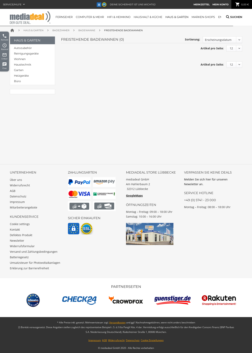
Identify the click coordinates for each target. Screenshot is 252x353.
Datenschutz (18, 196)
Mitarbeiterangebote (23, 207)
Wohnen (20, 59)
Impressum (17, 202)
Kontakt (15, 229)
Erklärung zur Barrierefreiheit (29, 268)
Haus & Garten (27, 40)
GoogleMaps (134, 195)
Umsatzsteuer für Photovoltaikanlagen (35, 263)
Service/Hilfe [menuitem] (12, 4)
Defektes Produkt (21, 235)
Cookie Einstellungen (152, 340)
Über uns (16, 180)
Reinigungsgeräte (26, 53)
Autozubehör (23, 48)
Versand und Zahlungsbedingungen (33, 251)
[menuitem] (202, 4)
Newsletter (17, 240)
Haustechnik (22, 64)
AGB (12, 191)
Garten (18, 70)
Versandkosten (117, 322)
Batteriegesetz (19, 257)
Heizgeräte (21, 75)
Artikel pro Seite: (212, 48)
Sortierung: (192, 39)
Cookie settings (20, 224)
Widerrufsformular (22, 246)
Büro (17, 81)
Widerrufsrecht (20, 185)
